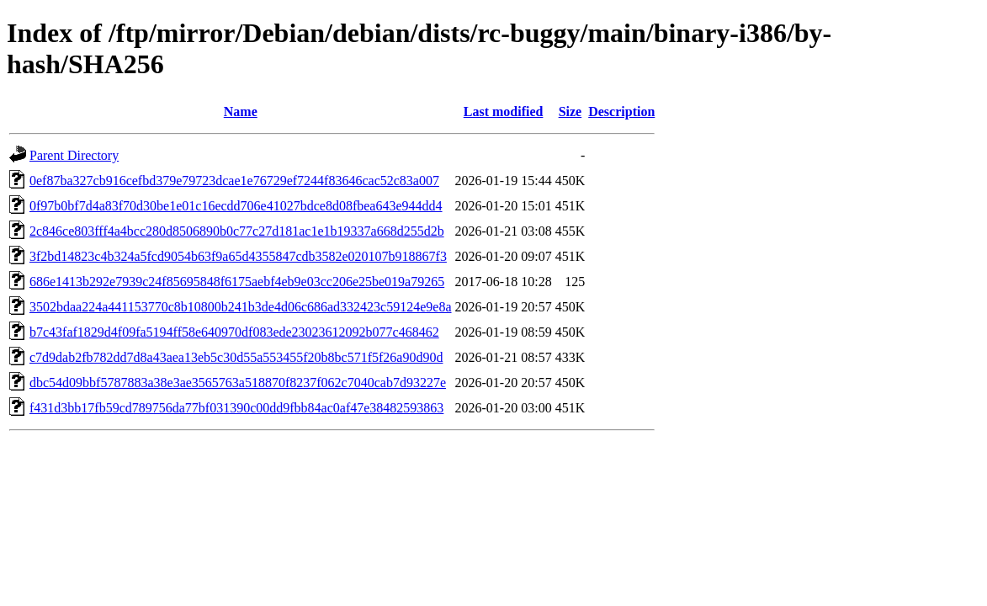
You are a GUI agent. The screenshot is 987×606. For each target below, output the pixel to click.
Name (240, 111)
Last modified (504, 111)
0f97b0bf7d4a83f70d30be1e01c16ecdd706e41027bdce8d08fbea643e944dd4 (236, 206)
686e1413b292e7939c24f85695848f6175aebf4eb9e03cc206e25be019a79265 (236, 281)
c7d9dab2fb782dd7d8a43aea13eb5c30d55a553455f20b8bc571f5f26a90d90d (236, 357)
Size (570, 111)
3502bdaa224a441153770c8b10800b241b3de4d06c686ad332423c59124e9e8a (240, 307)
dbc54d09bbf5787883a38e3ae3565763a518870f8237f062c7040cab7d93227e (237, 382)
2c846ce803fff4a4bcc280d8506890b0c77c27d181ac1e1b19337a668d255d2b (236, 231)
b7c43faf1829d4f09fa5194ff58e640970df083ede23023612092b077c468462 (234, 332)
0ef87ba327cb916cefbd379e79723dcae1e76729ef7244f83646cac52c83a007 (234, 180)
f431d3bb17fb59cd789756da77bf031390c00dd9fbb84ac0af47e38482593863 (236, 408)
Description (621, 111)
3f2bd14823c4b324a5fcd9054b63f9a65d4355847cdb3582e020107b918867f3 (238, 256)
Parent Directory (74, 155)
